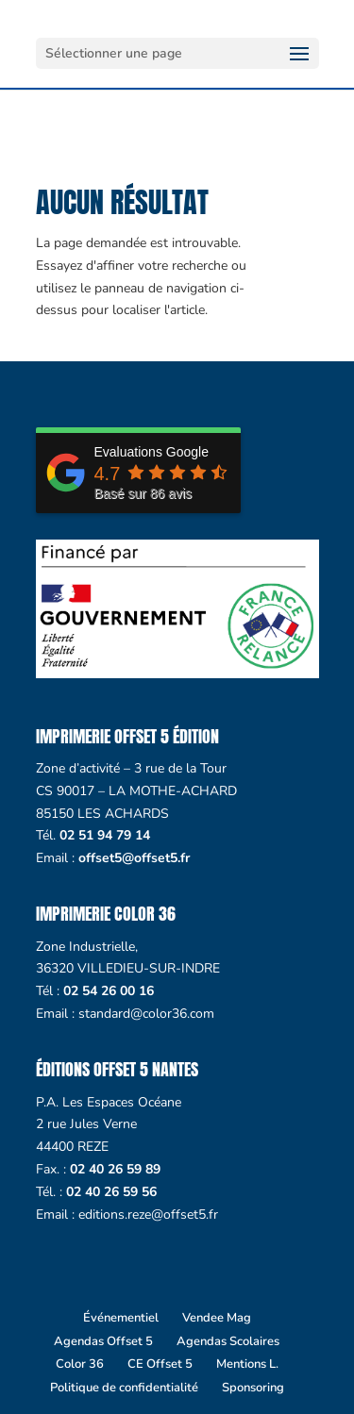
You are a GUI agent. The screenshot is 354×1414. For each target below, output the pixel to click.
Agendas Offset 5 (103, 1341)
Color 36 (80, 1364)
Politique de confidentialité (124, 1387)
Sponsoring (253, 1387)
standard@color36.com (146, 1014)
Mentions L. (247, 1364)
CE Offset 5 (160, 1364)
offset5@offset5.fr (134, 858)
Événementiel (121, 1317)
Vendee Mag (216, 1317)
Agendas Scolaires (228, 1341)
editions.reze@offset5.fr (148, 1214)
